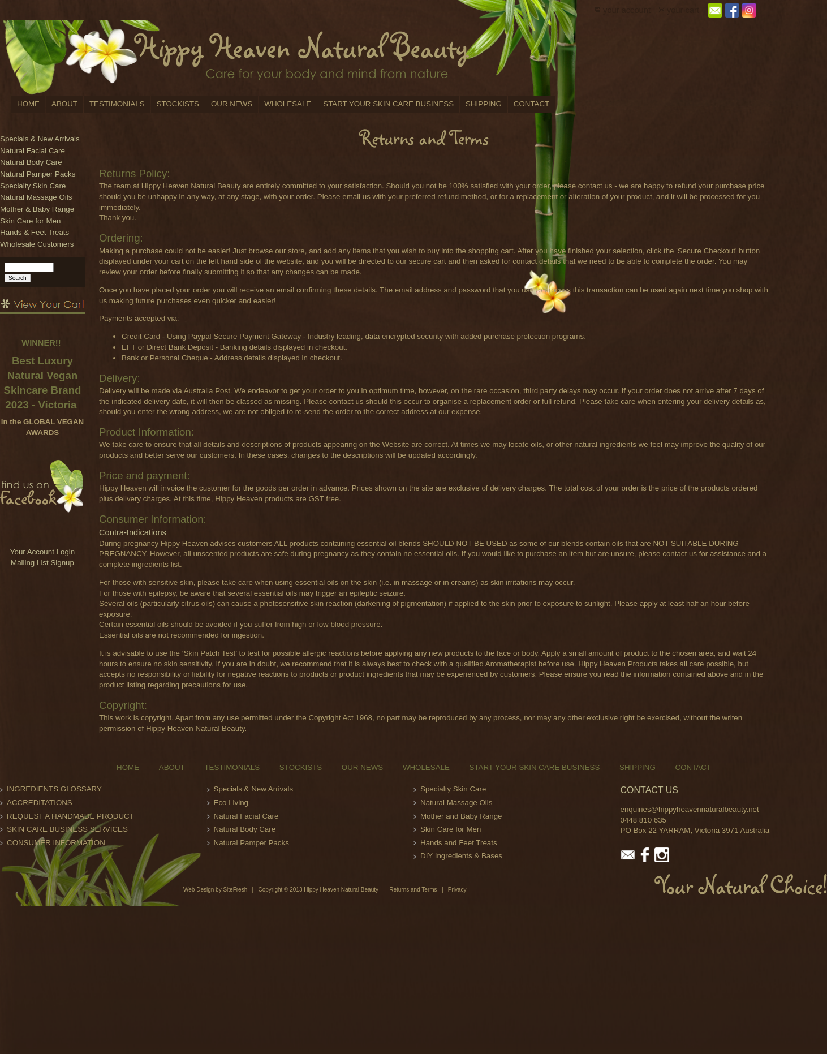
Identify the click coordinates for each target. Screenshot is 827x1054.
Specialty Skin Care (33, 186)
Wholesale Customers (37, 244)
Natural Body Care (31, 162)
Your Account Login (42, 552)
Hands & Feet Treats (34, 232)
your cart (683, 10)
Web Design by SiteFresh (215, 890)
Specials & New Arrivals (40, 139)
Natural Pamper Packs (37, 174)
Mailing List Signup (42, 562)
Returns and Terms (413, 890)
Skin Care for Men (30, 221)
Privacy (457, 890)
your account (627, 10)
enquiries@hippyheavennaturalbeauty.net (690, 809)
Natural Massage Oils (36, 197)
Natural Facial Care (32, 151)
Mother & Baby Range (37, 209)
